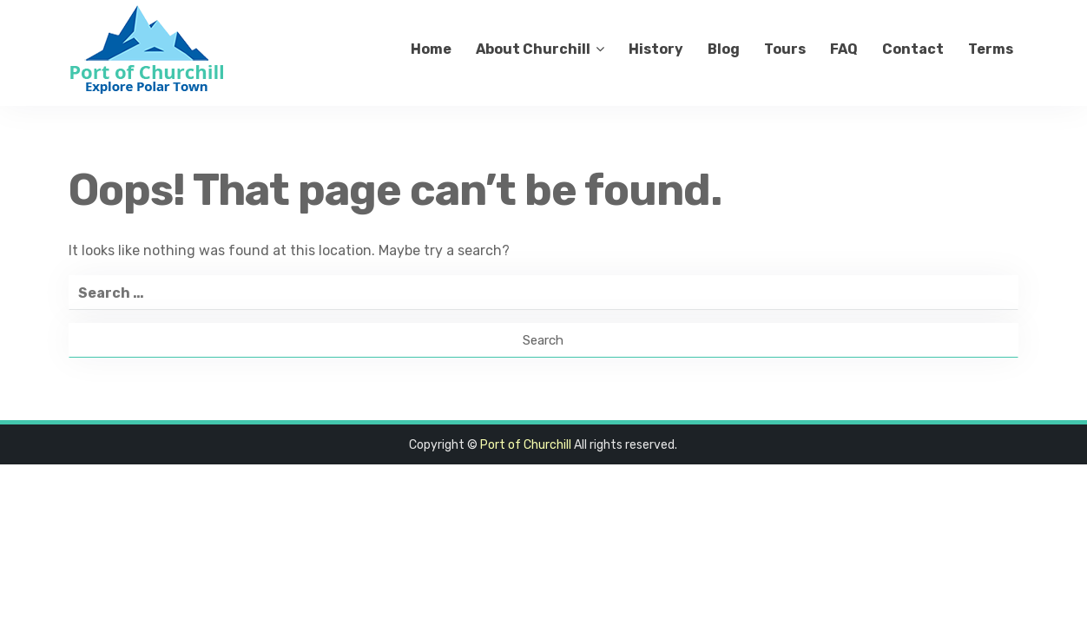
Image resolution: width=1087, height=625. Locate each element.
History (656, 49)
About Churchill (533, 49)
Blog (724, 49)
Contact (913, 49)
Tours (785, 49)
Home (431, 49)
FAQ (844, 49)
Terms (990, 49)
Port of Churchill (525, 445)
